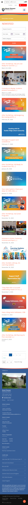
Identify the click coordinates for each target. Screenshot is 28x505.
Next (4, 357)
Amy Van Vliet (5, 421)
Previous (5, 355)
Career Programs (13, 480)
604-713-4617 (10, 400)
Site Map (20, 498)
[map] (2, 2)
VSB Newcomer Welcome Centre (13, 470)
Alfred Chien (5, 430)
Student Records (6, 413)
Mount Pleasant (10, 8)
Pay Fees (7, 2)
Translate (10, 5)
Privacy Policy (5, 498)
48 (11, 362)
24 (7, 362)
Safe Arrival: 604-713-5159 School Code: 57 (13, 459)
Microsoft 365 (13, 466)
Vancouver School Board (13, 463)
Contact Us (4, 499)
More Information (5, 443)
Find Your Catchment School (8, 450)
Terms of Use (13, 498)
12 (4, 362)
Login (16, 5)
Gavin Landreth (6, 408)
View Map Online (7, 397)
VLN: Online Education (13, 477)
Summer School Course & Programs (13, 473)
